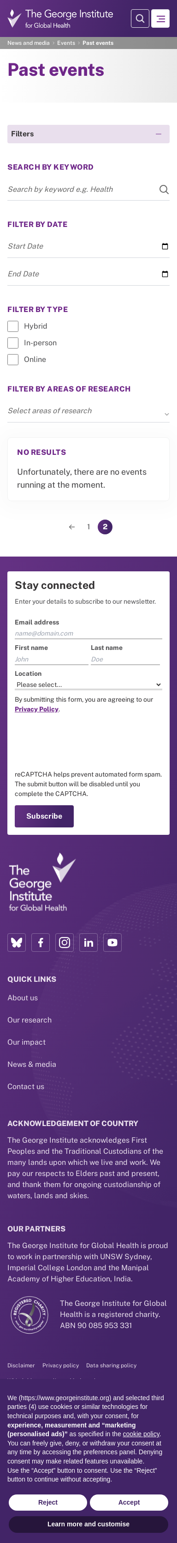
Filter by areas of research (69, 389)
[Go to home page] (60, 18)
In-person (40, 342)
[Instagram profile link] (64, 942)
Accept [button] (129, 1502)
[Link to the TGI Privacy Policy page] (37, 709)
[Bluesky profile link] (16, 942)
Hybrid (35, 326)
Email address (37, 622)
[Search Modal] (140, 18)
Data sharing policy (111, 1365)
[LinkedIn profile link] (88, 942)
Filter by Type (37, 309)
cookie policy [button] (141, 1434)
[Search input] (88, 189)
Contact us (25, 1086)
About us (22, 997)
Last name (107, 647)
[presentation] (85, 742)
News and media (28, 43)
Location (28, 673)
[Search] (159, 189)
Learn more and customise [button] (88, 1524)
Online (35, 359)
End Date (23, 273)
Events (66, 43)
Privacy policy (60, 1365)
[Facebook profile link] (40, 942)
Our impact (26, 1042)
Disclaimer (21, 1365)
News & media (31, 1064)
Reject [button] (48, 1502)
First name (31, 647)
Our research (29, 1020)
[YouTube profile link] (112, 942)
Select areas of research (88, 411)
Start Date (25, 246)
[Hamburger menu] (160, 18)
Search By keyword (50, 167)
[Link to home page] (42, 882)
